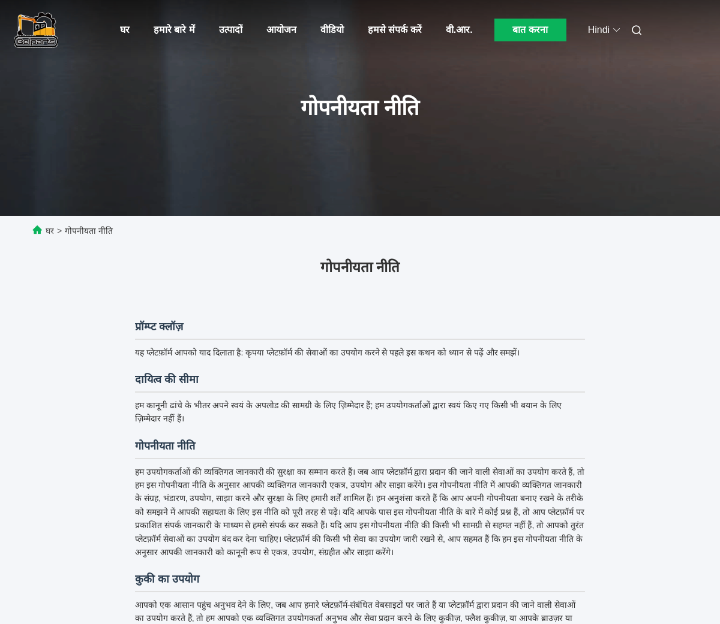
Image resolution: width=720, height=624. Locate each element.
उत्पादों (230, 30)
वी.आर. (459, 30)
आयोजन (281, 30)
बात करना (529, 30)
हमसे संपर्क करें (395, 30)
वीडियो (332, 30)
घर (125, 30)
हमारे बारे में (174, 30)
